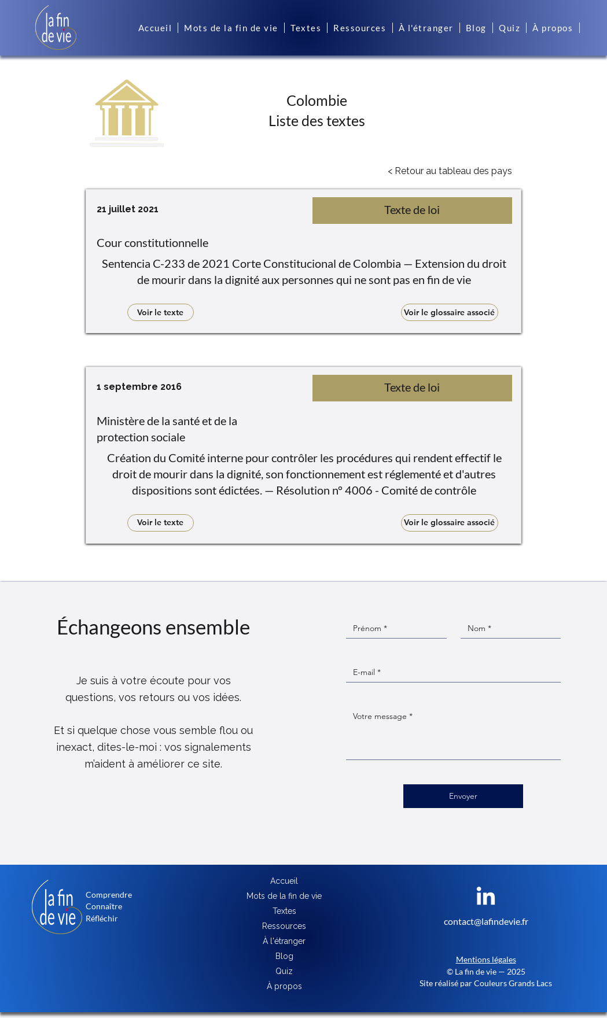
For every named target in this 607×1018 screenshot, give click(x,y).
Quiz (284, 971)
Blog (284, 956)
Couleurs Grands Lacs (513, 983)
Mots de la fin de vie (284, 896)
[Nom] (507, 628)
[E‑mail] (450, 672)
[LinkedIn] (485, 897)
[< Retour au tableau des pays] (450, 171)
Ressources (284, 926)
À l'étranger (284, 941)
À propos (284, 986)
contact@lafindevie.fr (486, 921)
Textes (284, 911)
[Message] (453, 733)
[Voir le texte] (160, 312)
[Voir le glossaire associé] (449, 312)
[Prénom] (393, 628)
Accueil (284, 881)
